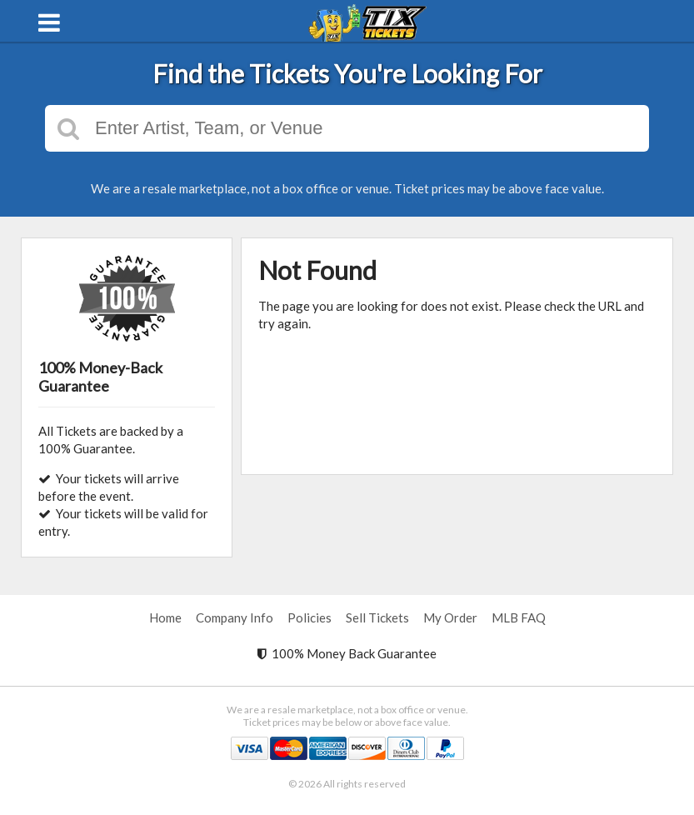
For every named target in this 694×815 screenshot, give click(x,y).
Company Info (234, 617)
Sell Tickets (377, 617)
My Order (450, 617)
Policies (309, 617)
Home (165, 617)
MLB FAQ (519, 617)
